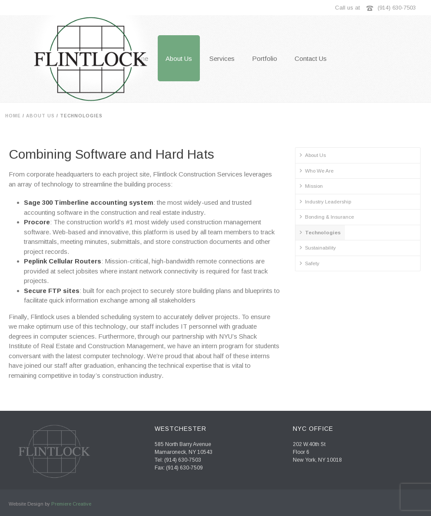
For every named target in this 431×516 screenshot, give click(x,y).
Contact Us (311, 58)
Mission (311, 186)
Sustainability (318, 247)
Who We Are (317, 170)
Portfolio (264, 58)
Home (13, 115)
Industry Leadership (325, 201)
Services (222, 58)
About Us (179, 58)
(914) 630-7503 (397, 7)
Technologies (320, 232)
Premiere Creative (71, 503)
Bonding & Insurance (327, 216)
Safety (309, 263)
